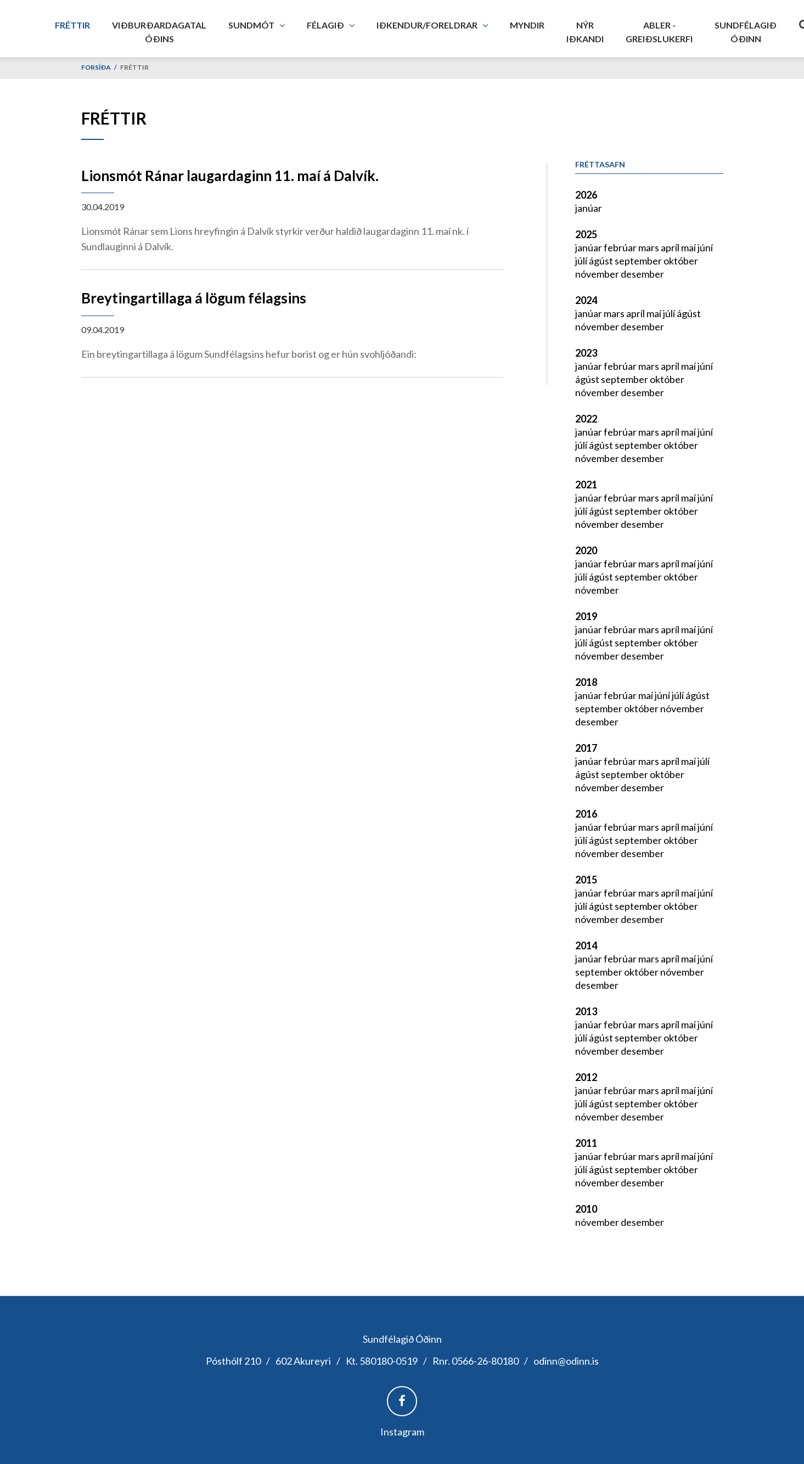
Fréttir (134, 67)
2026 (586, 195)
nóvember (598, 274)
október (681, 261)
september (639, 261)
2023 (586, 353)
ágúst (602, 261)
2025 (586, 234)
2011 (586, 1143)
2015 (586, 880)
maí (689, 247)
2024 (586, 300)
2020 (586, 550)
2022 (586, 419)
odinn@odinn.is (566, 1361)
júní (705, 247)
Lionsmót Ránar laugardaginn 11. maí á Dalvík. (230, 175)
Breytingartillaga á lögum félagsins (193, 298)
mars (649, 247)
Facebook (402, 1401)
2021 (586, 484)
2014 (586, 945)
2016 (586, 814)
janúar (588, 208)
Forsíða (96, 67)
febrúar (621, 247)
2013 (586, 1011)
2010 (586, 1209)
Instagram (402, 1432)
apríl (671, 247)
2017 (586, 748)
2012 (586, 1077)
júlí (582, 261)
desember (642, 274)
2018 (586, 682)
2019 (586, 616)
